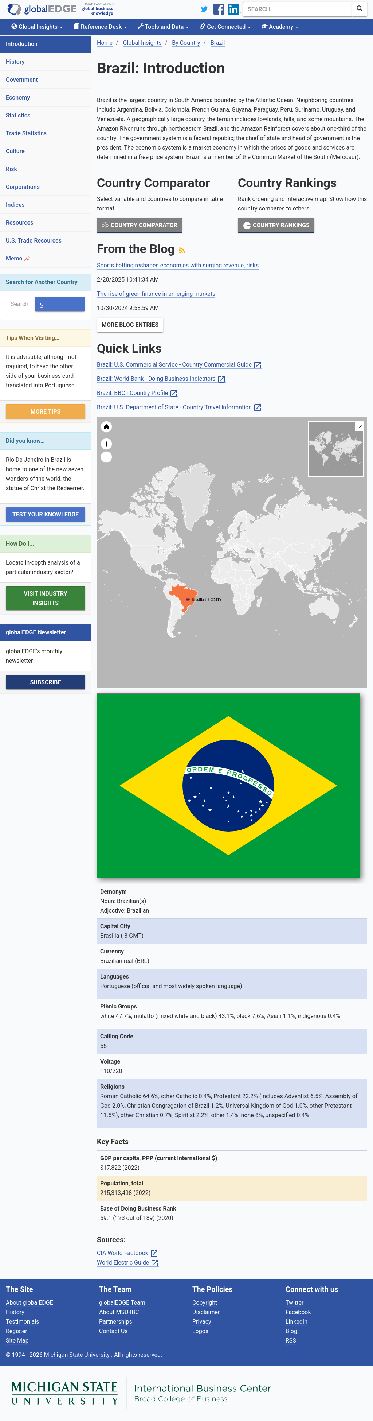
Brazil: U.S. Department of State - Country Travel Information (179, 407)
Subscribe (45, 682)
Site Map (17, 1340)
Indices (15, 204)
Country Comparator (139, 225)
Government (22, 79)
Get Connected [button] (225, 26)
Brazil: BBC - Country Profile (137, 393)
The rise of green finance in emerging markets (156, 293)
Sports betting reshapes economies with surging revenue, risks (178, 265)
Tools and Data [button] (163, 26)
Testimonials (22, 1321)
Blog (291, 1331)
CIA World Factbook (127, 1253)
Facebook (298, 1312)
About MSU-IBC (119, 1312)
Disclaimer (206, 1312)
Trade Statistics (26, 133)
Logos (200, 1331)
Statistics (18, 115)
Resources (20, 222)
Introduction (22, 43)
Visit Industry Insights (45, 598)
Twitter (294, 1302)
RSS (291, 1340)
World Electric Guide (128, 1263)
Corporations (23, 186)
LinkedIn (296, 1321)
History (15, 61)
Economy (18, 97)
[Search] (297, 9)
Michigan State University (77, 1354)
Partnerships (115, 1321)
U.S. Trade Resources (34, 240)
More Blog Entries (130, 324)
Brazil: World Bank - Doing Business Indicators (161, 379)
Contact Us (113, 1331)
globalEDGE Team (122, 1302)
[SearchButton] (359, 9)
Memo (18, 258)
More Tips (46, 411)
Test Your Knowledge (45, 514)
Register (16, 1331)
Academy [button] (280, 26)
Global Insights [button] (37, 26)
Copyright (204, 1302)
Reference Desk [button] (100, 26)
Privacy (201, 1321)
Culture (15, 151)
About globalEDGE (29, 1302)
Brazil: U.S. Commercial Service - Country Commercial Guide (179, 365)
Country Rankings (276, 225)
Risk (11, 169)
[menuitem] (264, 568)
